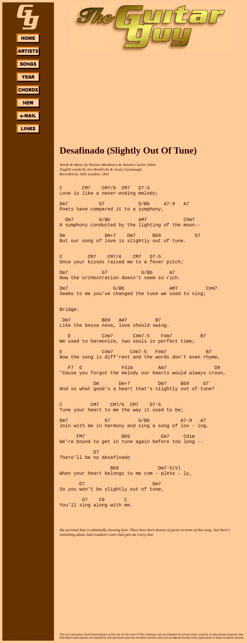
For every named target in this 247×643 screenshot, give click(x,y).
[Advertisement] (28, 222)
